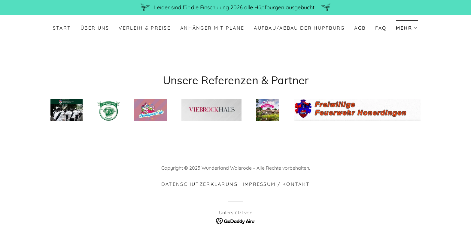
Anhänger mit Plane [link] (212, 28)
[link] (235, 220)
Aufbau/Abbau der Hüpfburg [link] (299, 28)
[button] (407, 25)
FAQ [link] (380, 28)
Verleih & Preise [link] (145, 28)
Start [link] (62, 28)
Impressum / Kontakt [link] (276, 184)
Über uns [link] (95, 28)
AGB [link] (360, 28)
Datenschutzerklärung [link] (199, 184)
